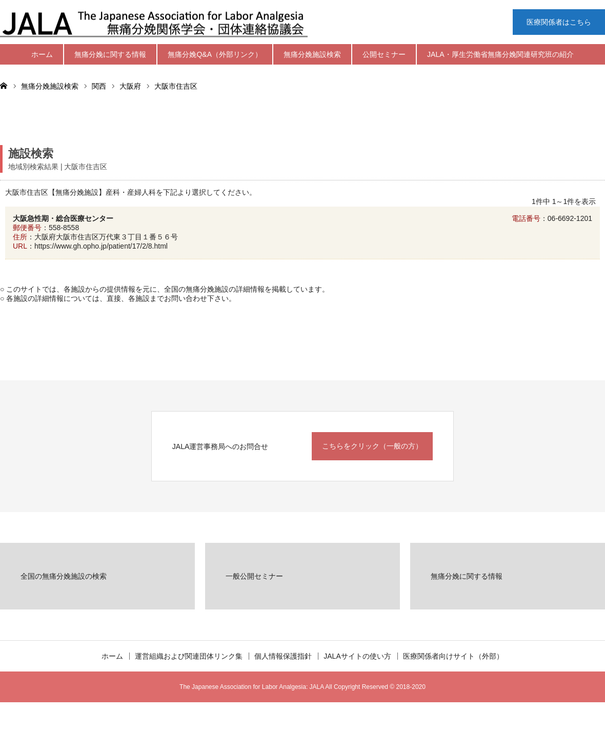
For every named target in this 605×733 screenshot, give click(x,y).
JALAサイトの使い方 (357, 656)
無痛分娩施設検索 (312, 54)
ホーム (42, 54)
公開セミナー (384, 54)
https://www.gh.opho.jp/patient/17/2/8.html (101, 246)
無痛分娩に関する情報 (110, 54)
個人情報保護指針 (283, 656)
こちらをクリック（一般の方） (372, 446)
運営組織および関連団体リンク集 (189, 656)
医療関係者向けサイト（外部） (453, 656)
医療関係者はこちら (559, 22)
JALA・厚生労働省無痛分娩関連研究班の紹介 (500, 54)
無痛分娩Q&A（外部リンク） (215, 54)
